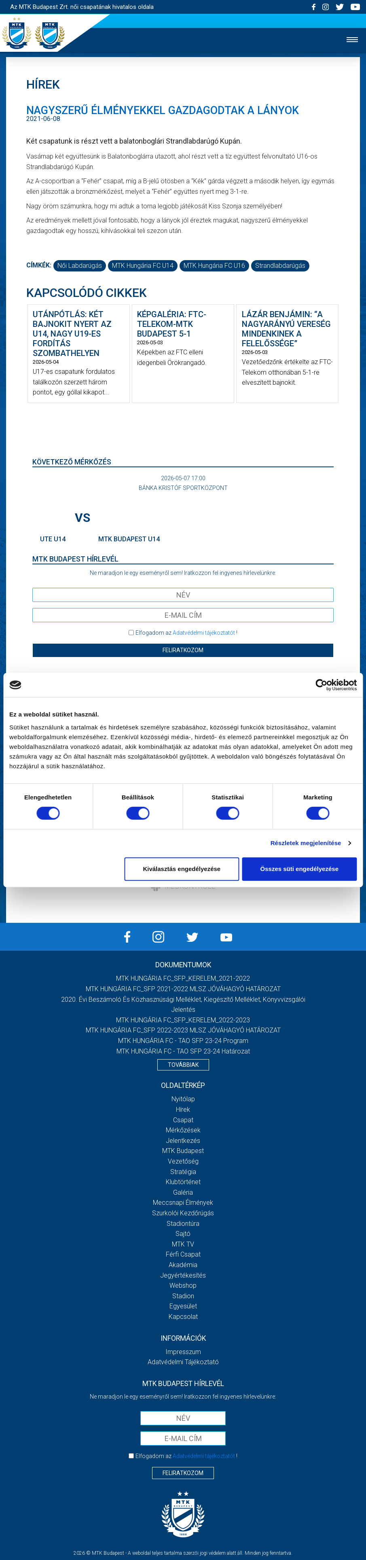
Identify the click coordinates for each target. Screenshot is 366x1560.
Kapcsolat (183, 1316)
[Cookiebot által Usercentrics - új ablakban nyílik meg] (321, 685)
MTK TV (183, 1244)
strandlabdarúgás (280, 265)
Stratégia (183, 1172)
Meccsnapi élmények (183, 1202)
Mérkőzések (183, 1130)
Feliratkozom (183, 650)
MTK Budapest (183, 1151)
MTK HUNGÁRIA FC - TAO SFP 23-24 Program (183, 1041)
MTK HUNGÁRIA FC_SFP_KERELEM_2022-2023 (183, 1020)
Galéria (183, 1192)
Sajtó (183, 1234)
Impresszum (183, 1352)
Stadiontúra (183, 1223)
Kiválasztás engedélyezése (181, 868)
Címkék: (38, 265)
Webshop (183, 1285)
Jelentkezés (183, 1141)
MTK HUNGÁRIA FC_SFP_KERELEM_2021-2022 (183, 978)
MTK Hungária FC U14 (142, 265)
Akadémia (183, 1265)
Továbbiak (183, 1065)
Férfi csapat (183, 1254)
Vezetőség (183, 1161)
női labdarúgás (79, 265)
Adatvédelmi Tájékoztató (183, 1362)
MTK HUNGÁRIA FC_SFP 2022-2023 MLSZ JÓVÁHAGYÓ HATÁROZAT (183, 1030)
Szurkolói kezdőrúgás (183, 1213)
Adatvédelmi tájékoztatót (204, 633)
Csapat (183, 1120)
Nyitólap (183, 1099)
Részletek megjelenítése (306, 842)
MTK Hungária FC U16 (214, 265)
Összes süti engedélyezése (299, 868)
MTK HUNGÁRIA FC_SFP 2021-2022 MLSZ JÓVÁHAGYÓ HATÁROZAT (183, 989)
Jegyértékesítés (183, 1275)
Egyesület (183, 1306)
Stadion (183, 1296)
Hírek (183, 1109)
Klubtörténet (183, 1182)
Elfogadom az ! (186, 633)
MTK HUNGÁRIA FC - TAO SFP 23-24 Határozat (183, 1051)
